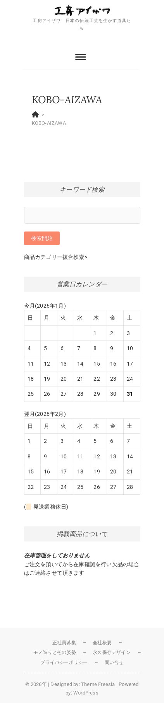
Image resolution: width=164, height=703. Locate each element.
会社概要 (102, 642)
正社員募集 (64, 642)
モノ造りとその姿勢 (54, 652)
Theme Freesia (98, 684)
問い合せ (114, 662)
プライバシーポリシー (64, 662)
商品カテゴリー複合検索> (55, 257)
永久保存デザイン (112, 652)
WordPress (85, 693)
